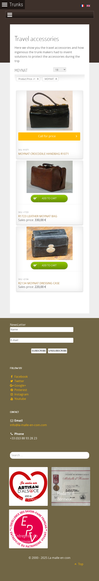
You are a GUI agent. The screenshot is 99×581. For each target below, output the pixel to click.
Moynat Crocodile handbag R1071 (43, 153)
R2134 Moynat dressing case (39, 283)
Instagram (19, 394)
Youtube (18, 399)
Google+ (18, 385)
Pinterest (18, 390)
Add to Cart (49, 198)
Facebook (19, 376)
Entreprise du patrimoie (26, 538)
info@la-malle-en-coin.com (28, 425)
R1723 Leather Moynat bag (37, 216)
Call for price (47, 136)
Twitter (17, 381)
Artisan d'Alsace (28, 499)
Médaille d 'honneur (65, 496)
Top (78, 564)
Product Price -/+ (26, 79)
